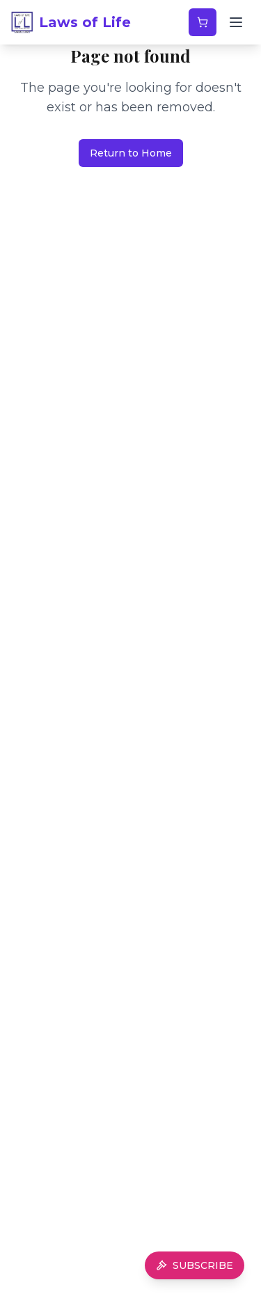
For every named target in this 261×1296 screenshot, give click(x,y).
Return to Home (131, 153)
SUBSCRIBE (194, 1265)
